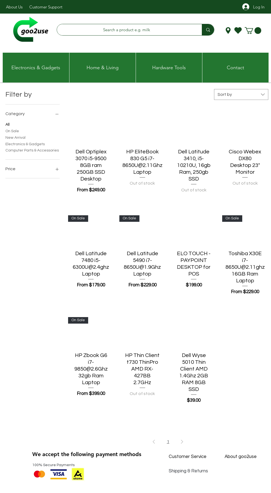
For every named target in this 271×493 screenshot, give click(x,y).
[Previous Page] (154, 441)
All (7, 124)
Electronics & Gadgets (25, 143)
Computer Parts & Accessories (32, 149)
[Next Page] (182, 441)
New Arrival (15, 137)
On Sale (12, 130)
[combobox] (241, 94)
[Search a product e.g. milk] (126, 29)
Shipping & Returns (188, 471)
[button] (253, 30)
